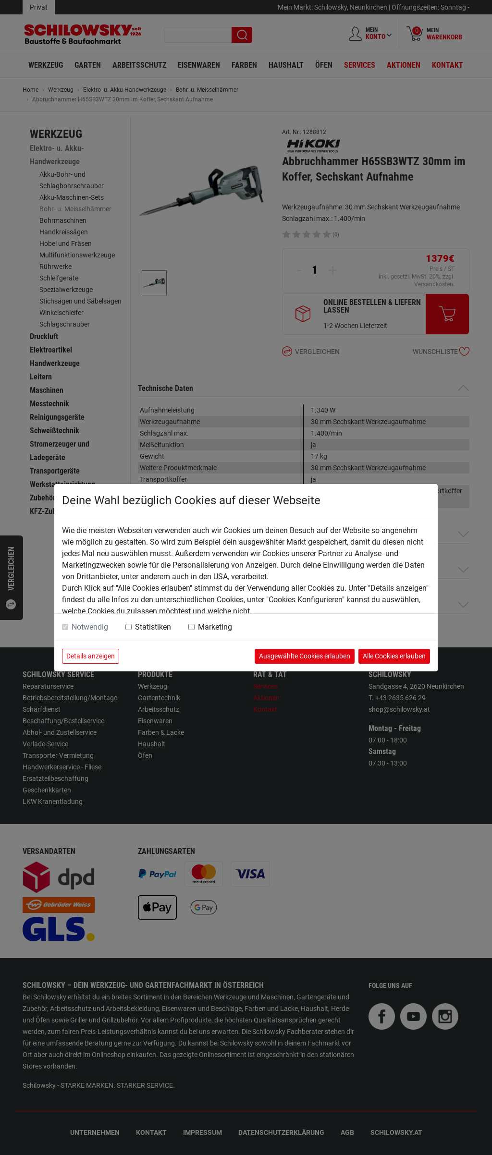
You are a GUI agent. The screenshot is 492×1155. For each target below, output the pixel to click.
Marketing (215, 627)
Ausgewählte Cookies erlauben (304, 656)
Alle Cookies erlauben (394, 656)
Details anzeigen (90, 656)
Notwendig (90, 627)
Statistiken (153, 627)
